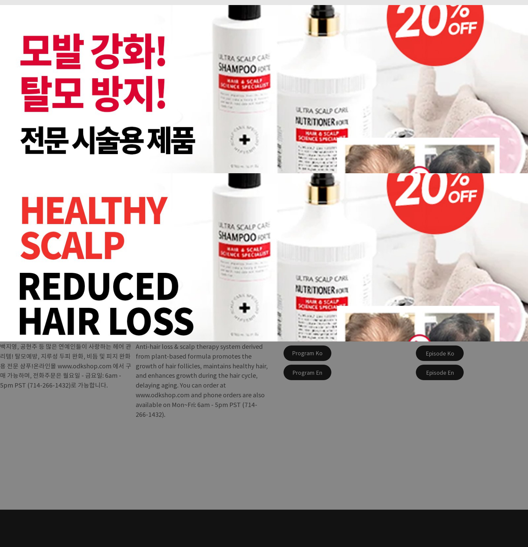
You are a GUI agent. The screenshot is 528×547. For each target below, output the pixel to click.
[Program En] (307, 372)
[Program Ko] (307, 353)
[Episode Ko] (440, 353)
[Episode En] (440, 372)
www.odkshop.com (84, 365)
